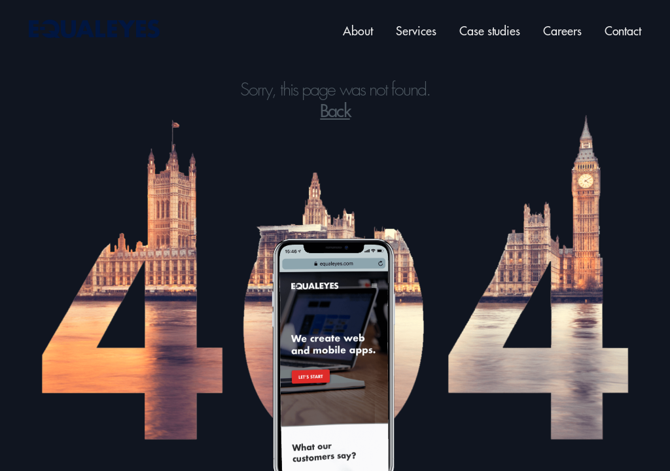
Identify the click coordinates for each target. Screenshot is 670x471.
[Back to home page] (99, 29)
